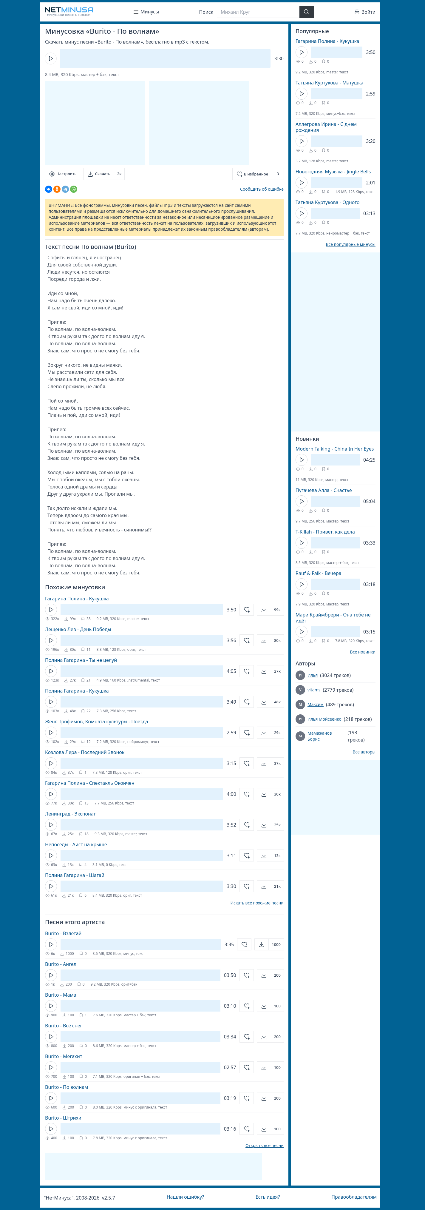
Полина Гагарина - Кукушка (77, 691)
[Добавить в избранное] (258, 174)
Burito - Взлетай (63, 933)
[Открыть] (270, 609)
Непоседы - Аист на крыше (76, 844)
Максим (315, 704)
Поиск (206, 12)
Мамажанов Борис (319, 736)
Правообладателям (354, 1197)
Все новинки (362, 652)
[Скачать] (104, 174)
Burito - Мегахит (63, 1056)
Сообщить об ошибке (262, 189)
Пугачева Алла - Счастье (324, 490)
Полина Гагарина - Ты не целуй (81, 660)
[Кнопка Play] (50, 58)
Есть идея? (268, 1197)
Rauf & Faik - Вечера (318, 573)
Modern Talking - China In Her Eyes (335, 449)
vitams (313, 690)
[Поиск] (258, 12)
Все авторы (364, 752)
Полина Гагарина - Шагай (74, 875)
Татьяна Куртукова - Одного (328, 202)
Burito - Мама (60, 995)
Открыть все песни (264, 1145)
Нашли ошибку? (185, 1197)
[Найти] (306, 12)
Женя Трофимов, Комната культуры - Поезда (96, 722)
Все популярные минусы (350, 244)
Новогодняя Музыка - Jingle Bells (333, 172)
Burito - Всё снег (63, 1026)
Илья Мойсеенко (324, 719)
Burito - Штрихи (63, 1118)
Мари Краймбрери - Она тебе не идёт (333, 618)
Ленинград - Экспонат (70, 814)
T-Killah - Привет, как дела (325, 532)
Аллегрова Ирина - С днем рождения (326, 127)
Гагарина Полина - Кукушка (77, 599)
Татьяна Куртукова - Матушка (329, 83)
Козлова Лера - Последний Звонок (84, 752)
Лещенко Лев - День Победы (78, 629)
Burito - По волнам (66, 1087)
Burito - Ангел (60, 964)
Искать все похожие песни (257, 903)
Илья (312, 675)
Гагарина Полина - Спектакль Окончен (90, 783)
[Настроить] (62, 174)
